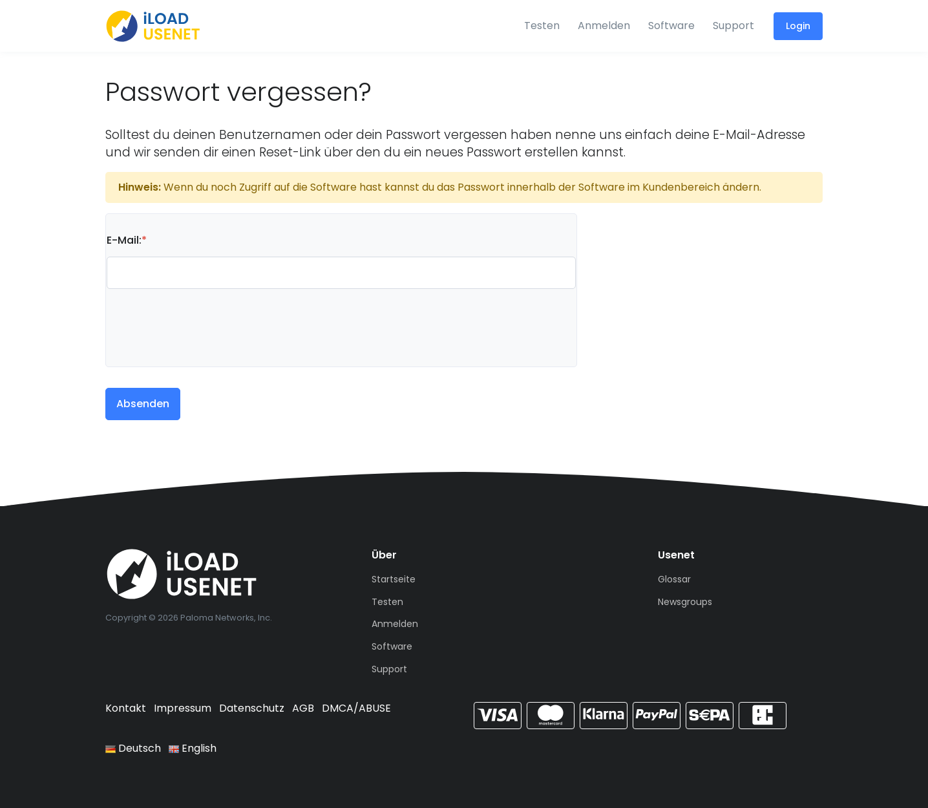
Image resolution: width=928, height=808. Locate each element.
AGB (303, 708)
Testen (542, 25)
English (192, 748)
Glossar (674, 579)
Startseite (394, 579)
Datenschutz (251, 708)
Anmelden (604, 25)
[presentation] (205, 319)
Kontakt (125, 708)
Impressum (182, 708)
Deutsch (133, 748)
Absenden (142, 403)
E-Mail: (127, 240)
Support (733, 25)
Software (671, 25)
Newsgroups (685, 601)
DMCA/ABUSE (356, 708)
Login (798, 25)
